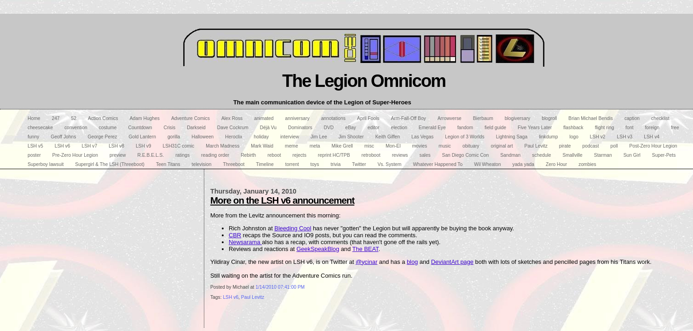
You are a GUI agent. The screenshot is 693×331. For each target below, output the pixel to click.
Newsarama (245, 242)
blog (412, 261)
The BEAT (365, 248)
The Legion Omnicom (363, 81)
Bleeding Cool (292, 228)
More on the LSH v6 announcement (282, 200)
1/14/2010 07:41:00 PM (280, 287)
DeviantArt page (452, 261)
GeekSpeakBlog (317, 248)
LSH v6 (230, 297)
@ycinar (366, 261)
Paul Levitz (252, 297)
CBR (235, 235)
